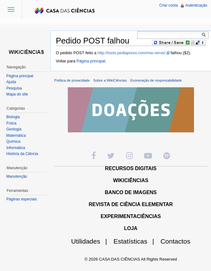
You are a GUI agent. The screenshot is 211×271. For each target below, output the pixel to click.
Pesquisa (14, 88)
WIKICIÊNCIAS (131, 180)
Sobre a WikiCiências (110, 80)
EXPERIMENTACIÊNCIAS (131, 216)
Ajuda (11, 82)
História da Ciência (22, 154)
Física (11, 123)
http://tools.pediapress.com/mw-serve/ (131, 52)
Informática (15, 148)
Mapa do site (17, 94)
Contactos (175, 241)
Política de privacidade (72, 80)
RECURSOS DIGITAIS (130, 168)
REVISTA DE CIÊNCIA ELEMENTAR (131, 204)
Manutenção (16, 176)
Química (13, 141)
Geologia (13, 129)
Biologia (13, 117)
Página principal (90, 61)
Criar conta (168, 5)
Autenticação (196, 5)
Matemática (16, 135)
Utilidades (91, 241)
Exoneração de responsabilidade (156, 80)
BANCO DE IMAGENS (130, 192)
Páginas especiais (21, 199)
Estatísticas (136, 241)
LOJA (131, 228)
